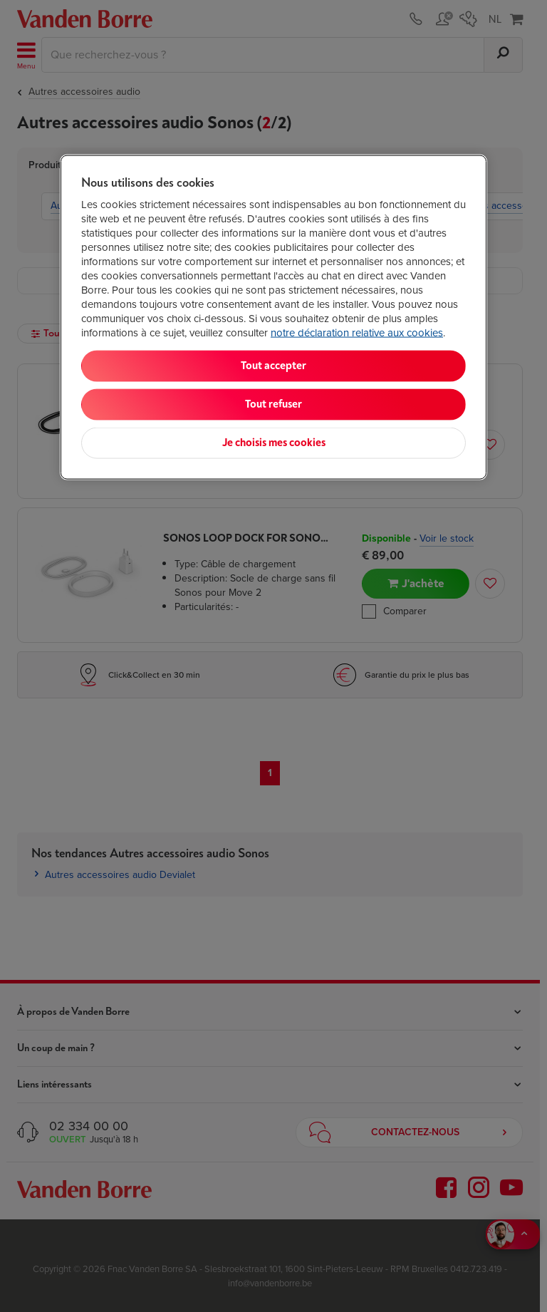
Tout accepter (273, 366)
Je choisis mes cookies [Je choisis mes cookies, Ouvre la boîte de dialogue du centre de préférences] (273, 443)
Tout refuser (273, 404)
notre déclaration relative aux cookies (357, 333)
